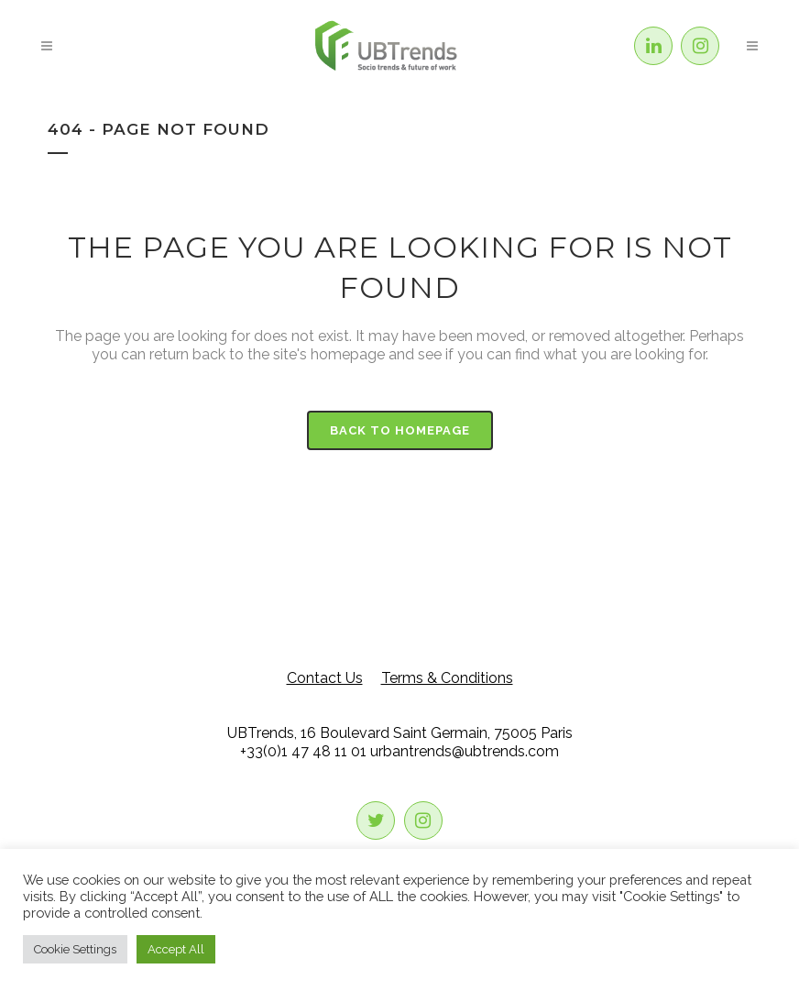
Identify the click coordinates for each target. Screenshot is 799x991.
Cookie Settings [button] (75, 949)
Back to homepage (400, 430)
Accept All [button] (176, 949)
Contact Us (325, 678)
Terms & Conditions (447, 678)
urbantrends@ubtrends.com (464, 751)
